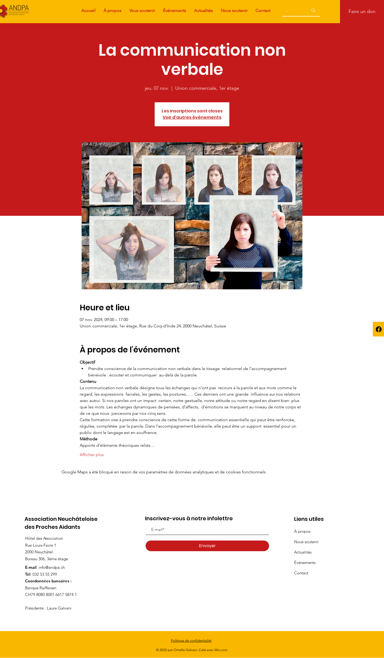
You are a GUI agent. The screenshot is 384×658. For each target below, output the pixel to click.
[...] (290, 10)
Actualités (302, 552)
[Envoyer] (207, 546)
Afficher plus (92, 454)
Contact (301, 572)
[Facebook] (379, 329)
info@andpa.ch (52, 567)
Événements (304, 562)
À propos (302, 531)
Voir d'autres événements (192, 117)
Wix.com (220, 650)
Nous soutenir (306, 541)
